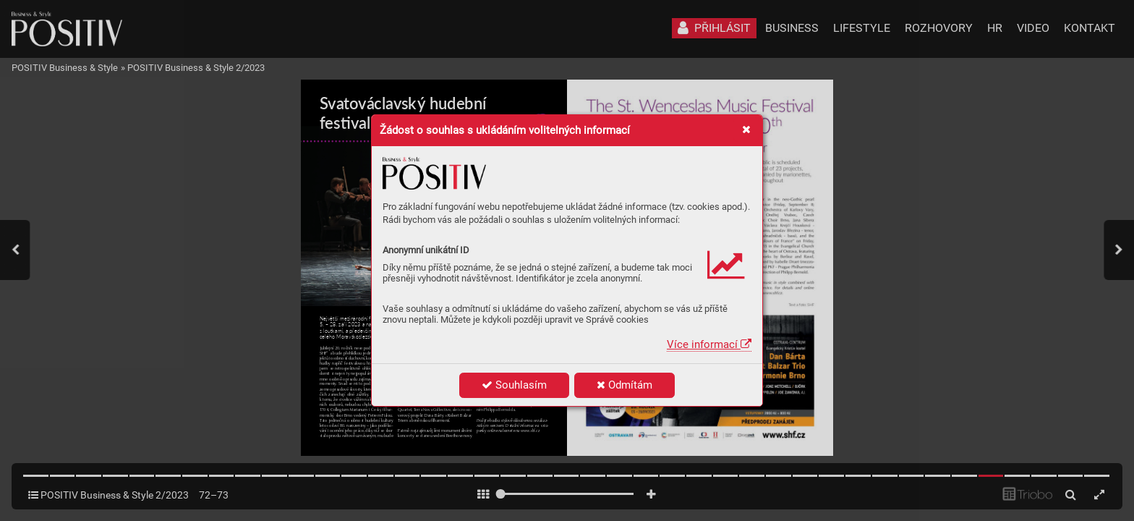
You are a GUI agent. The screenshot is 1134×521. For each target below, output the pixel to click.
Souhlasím (514, 384)
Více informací (709, 344)
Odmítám (624, 384)
